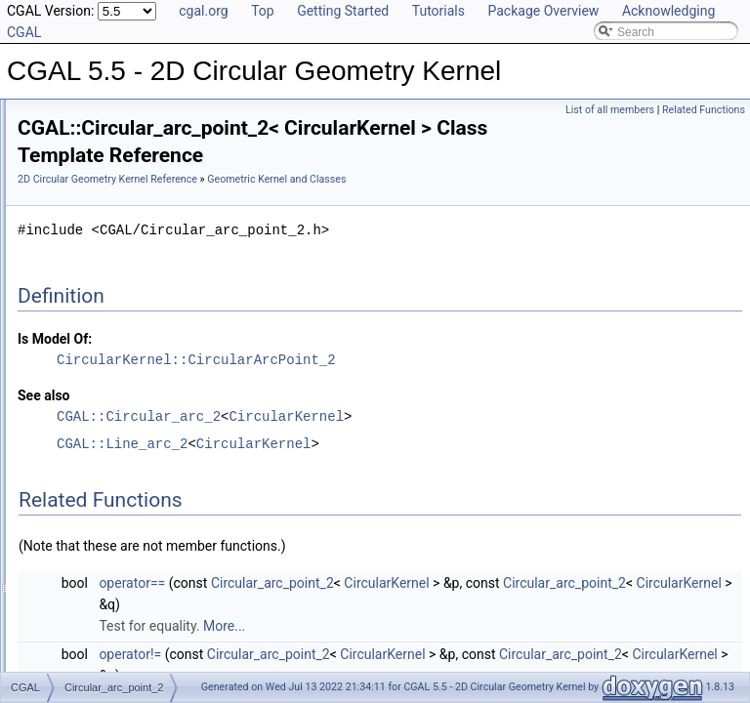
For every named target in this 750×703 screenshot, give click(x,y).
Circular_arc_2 (102, 287)
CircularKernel (530, 438)
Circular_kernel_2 (110, 330)
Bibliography (65, 459)
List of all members (609, 109)
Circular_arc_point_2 (118, 308)
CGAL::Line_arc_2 (366, 465)
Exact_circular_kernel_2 (126, 351)
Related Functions (703, 109)
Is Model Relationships (92, 416)
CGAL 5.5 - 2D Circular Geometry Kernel (123, 115)
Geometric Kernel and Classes (128, 265)
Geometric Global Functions (121, 244)
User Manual (66, 137)
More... (468, 647)
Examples (59, 502)
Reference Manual (81, 158)
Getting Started (343, 11)
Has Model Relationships (98, 437)
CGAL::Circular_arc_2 (383, 438)
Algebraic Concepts (99, 179)
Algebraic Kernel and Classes (125, 201)
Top (262, 11)
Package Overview (543, 11)
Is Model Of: (299, 360)
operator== (376, 604)
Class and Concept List (93, 480)
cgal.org (203, 11)
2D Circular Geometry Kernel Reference (351, 179)
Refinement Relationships (100, 394)
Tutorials (438, 11)
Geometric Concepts (102, 222)
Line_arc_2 (93, 373)
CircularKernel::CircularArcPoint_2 (440, 381)
